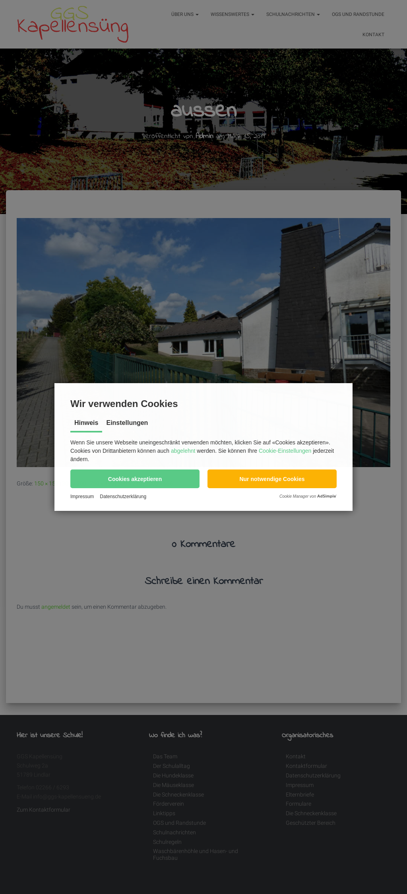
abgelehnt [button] (183, 451)
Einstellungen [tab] (127, 422)
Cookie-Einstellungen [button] (285, 451)
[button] (135, 478)
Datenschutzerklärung (123, 496)
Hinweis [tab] (86, 422)
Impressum (82, 496)
